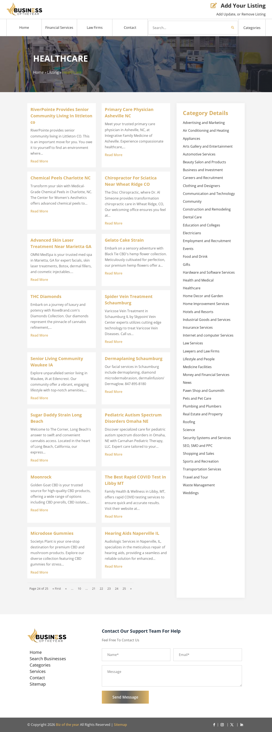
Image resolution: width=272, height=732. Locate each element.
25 (124, 588)
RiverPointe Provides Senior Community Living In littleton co (61, 116)
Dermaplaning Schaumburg (133, 358)
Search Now (225, 27)
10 (79, 588)
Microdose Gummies (51, 533)
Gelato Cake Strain (124, 240)
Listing (53, 72)
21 (93, 588)
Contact (130, 27)
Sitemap (38, 685)
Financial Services (59, 27)
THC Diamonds (45, 296)
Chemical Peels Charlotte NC (60, 178)
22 (101, 588)
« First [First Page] (56, 588)
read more (39, 161)
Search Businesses (48, 659)
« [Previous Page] (66, 588)
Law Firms (95, 27)
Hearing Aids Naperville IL (132, 533)
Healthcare (71, 72)
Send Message (125, 697)
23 (109, 588)
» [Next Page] (131, 588)
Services (38, 672)
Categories (252, 27)
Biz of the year (67, 724)
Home (24, 27)
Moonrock (40, 477)
